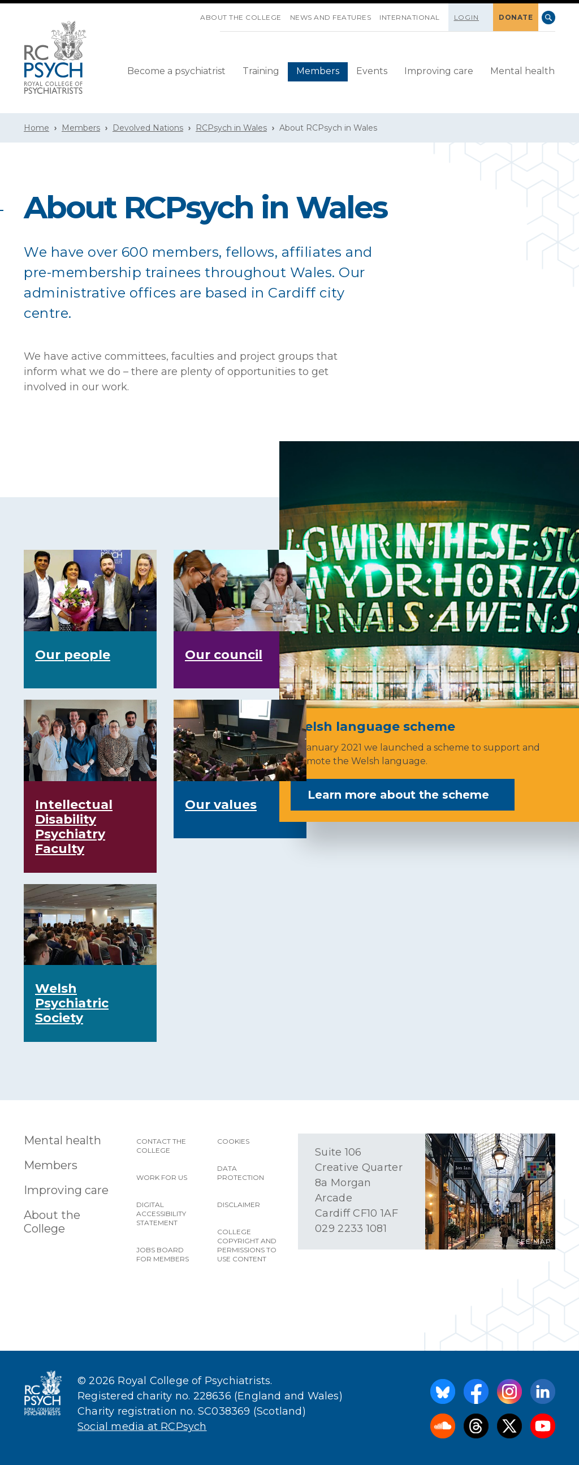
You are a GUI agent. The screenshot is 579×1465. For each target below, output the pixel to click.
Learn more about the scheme (406, 795)
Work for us (161, 1177)
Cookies (233, 1141)
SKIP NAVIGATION (192, 13)
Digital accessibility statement (161, 1213)
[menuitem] (176, 71)
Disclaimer (238, 1204)
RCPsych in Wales (231, 128)
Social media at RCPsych (142, 1426)
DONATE (516, 17)
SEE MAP (533, 1241)
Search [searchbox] (548, 17)
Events (371, 71)
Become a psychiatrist (176, 71)
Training (261, 71)
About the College (241, 17)
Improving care (438, 71)
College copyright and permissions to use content (246, 1245)
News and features (330, 17)
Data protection (240, 1173)
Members (317, 71)
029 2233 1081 (351, 1228)
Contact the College (161, 1145)
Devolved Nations (148, 128)
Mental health (522, 71)
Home (36, 128)
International (409, 17)
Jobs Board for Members (162, 1254)
